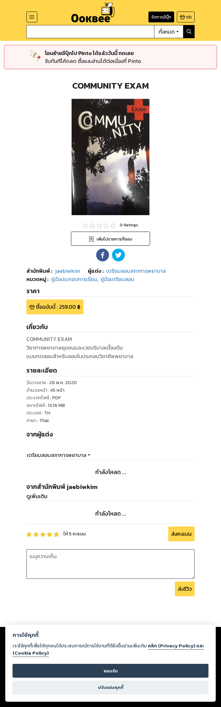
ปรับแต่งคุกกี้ (110, 687)
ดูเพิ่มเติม (36, 496)
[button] (102, 255)
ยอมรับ (111, 671)
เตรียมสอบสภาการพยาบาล (56, 455)
